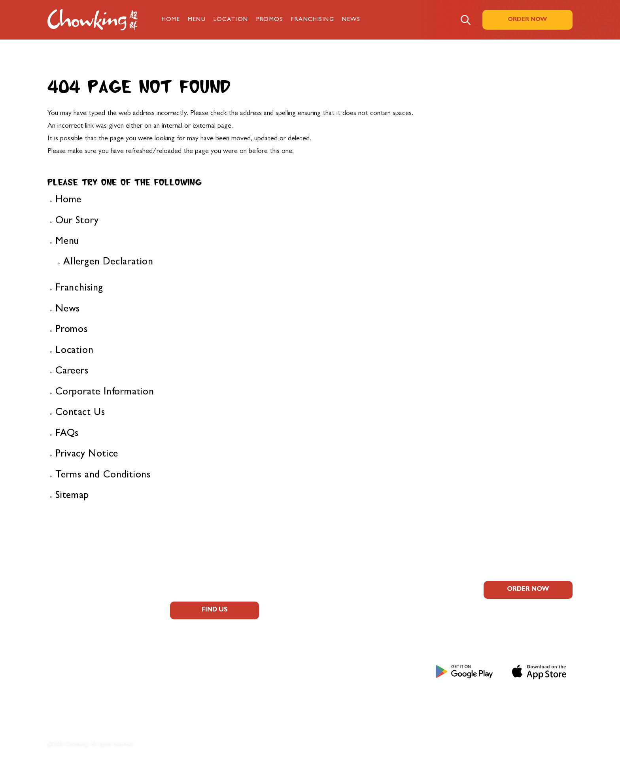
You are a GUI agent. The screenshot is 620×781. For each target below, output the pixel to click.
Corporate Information (104, 393)
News (351, 20)
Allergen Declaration (108, 263)
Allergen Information (83, 644)
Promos (270, 20)
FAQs (67, 434)
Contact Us (80, 413)
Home (171, 20)
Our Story (77, 221)
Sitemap (72, 496)
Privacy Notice (86, 455)
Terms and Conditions (103, 476)
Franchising (312, 20)
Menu (197, 20)
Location (231, 20)
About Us (64, 608)
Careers (72, 372)
